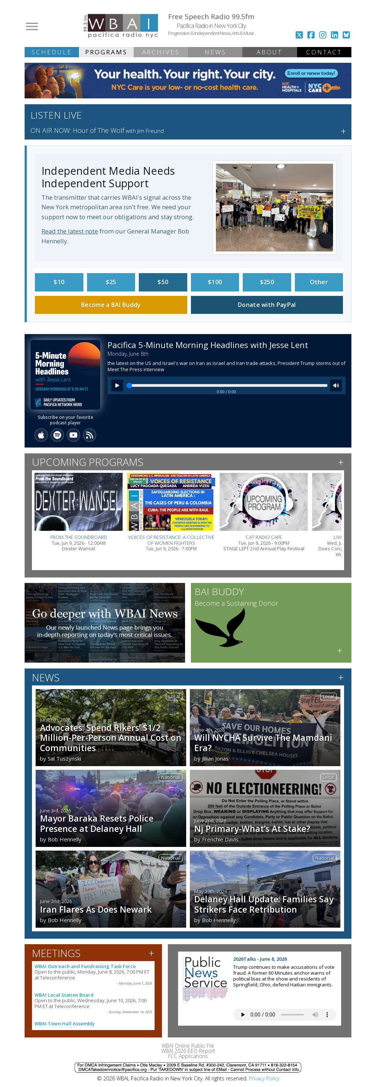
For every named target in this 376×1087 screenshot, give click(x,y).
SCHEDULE (52, 52)
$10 (59, 282)
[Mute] (336, 385)
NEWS (215, 52)
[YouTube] (73, 435)
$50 (163, 282)
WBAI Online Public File (188, 1045)
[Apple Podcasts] (41, 435)
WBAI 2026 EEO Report (188, 1050)
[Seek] (227, 385)
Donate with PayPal (267, 305)
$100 (215, 282)
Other (319, 282)
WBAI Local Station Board (64, 995)
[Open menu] (32, 26)
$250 (267, 282)
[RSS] (89, 435)
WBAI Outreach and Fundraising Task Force (85, 966)
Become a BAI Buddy (111, 305)
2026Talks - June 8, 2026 (260, 959)
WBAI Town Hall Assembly (65, 1023)
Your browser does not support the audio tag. (285, 1015)
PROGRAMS (106, 52)
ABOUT (269, 52)
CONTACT (324, 52)
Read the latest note (69, 231)
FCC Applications (188, 1055)
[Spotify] (57, 435)
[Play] (117, 385)
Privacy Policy (264, 1078)
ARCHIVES (161, 52)
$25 (111, 282)
